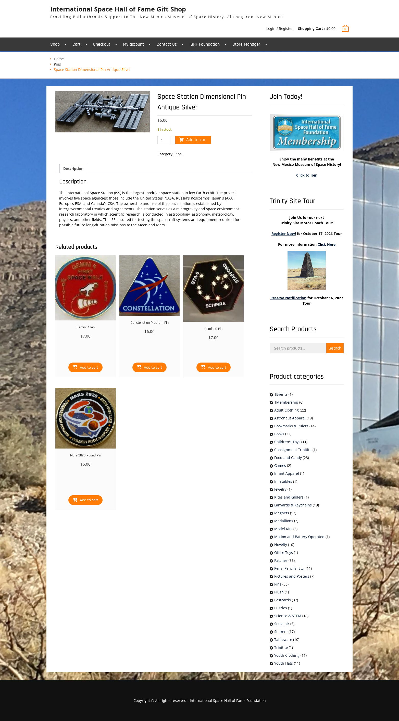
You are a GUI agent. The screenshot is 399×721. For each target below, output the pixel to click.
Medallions (283, 520)
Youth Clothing (287, 655)
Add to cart (196, 140)
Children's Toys (287, 441)
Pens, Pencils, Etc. (289, 568)
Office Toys (283, 552)
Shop (55, 44)
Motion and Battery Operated (299, 536)
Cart (76, 44)
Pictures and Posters (291, 576)
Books (279, 433)
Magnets (281, 513)
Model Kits (283, 528)
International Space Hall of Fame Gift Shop (118, 9)
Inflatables (283, 481)
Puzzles (280, 607)
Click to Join (306, 175)
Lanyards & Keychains (293, 505)
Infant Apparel (286, 473)
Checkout (101, 44)
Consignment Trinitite (292, 449)
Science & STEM (287, 615)
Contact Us (167, 44)
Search (335, 348)
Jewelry (280, 489)
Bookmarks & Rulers (291, 426)
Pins (57, 64)
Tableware (283, 639)
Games (280, 465)
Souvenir (281, 623)
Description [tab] (73, 168)
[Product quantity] (163, 140)
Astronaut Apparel (290, 418)
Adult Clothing (286, 410)
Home (59, 58)
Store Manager (246, 44)
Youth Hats (283, 663)
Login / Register (279, 28)
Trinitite (281, 647)
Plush (279, 592)
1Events (281, 394)
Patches (281, 560)
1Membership (286, 402)
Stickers (281, 631)
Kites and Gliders (289, 497)
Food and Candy (288, 457)
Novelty (280, 544)
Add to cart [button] (89, 367)
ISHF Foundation (205, 44)
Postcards (282, 600)
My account (133, 44)
